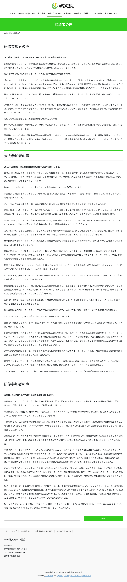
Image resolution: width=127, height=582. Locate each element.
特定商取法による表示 (44, 531)
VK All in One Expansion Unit (80, 576)
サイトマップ (11, 531)
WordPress (49, 576)
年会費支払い (25, 531)
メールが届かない (63, 531)
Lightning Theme (63, 576)
